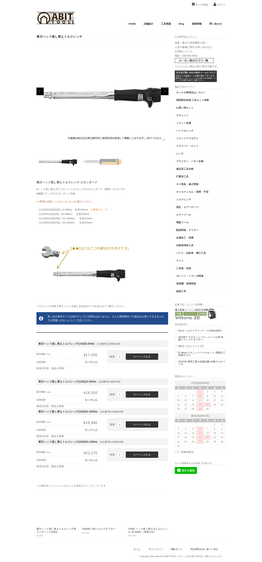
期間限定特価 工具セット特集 (196, 99)
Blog (180, 23)
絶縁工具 (185, 290)
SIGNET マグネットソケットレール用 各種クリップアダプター (203, 340)
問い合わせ (214, 23)
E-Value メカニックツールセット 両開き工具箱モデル (203, 356)
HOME (131, 23)
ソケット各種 (187, 122)
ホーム (135, 549)
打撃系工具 (186, 176)
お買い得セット (189, 107)
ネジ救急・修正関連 (191, 183)
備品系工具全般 (189, 168)
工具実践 (165, 23)
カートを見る (199, 3)
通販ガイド (175, 549)
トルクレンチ (187, 198)
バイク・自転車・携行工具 (195, 252)
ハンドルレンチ (189, 130)
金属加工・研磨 (189, 237)
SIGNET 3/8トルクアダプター (100, 528)
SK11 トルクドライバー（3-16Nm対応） (202, 331)
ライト (184, 260)
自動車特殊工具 (189, 244)
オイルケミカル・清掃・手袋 (196, 191)
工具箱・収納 (187, 267)
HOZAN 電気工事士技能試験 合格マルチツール (203, 365)
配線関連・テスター (191, 229)
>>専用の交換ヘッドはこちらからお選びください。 (66, 201)
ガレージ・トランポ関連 (193, 275)
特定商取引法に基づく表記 (203, 549)
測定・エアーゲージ (191, 206)
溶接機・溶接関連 (190, 283)
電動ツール (186, 221)
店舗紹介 (147, 23)
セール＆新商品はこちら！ (195, 91)
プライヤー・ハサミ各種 (193, 160)
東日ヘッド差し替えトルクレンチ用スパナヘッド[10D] (57, 530)
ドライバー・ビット (191, 145)
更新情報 (196, 23)
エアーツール (187, 214)
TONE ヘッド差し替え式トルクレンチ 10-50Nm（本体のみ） (149, 530)
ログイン (220, 4)
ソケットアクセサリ (191, 137)
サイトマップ (154, 549)
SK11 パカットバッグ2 (195, 348)
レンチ (184, 153)
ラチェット (186, 114)
